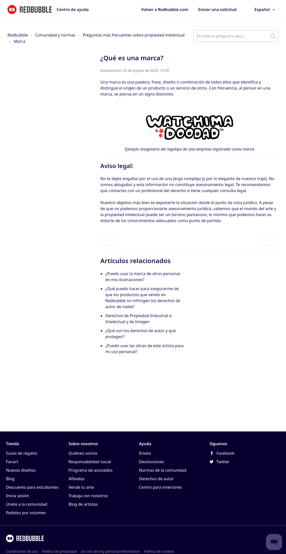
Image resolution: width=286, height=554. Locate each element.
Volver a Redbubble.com (164, 9)
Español (262, 9)
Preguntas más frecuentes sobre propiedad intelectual (134, 35)
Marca (19, 41)
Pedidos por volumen (26, 512)
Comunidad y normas (55, 35)
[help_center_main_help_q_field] (235, 36)
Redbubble (18, 35)
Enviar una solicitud (217, 9)
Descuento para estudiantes (32, 487)
